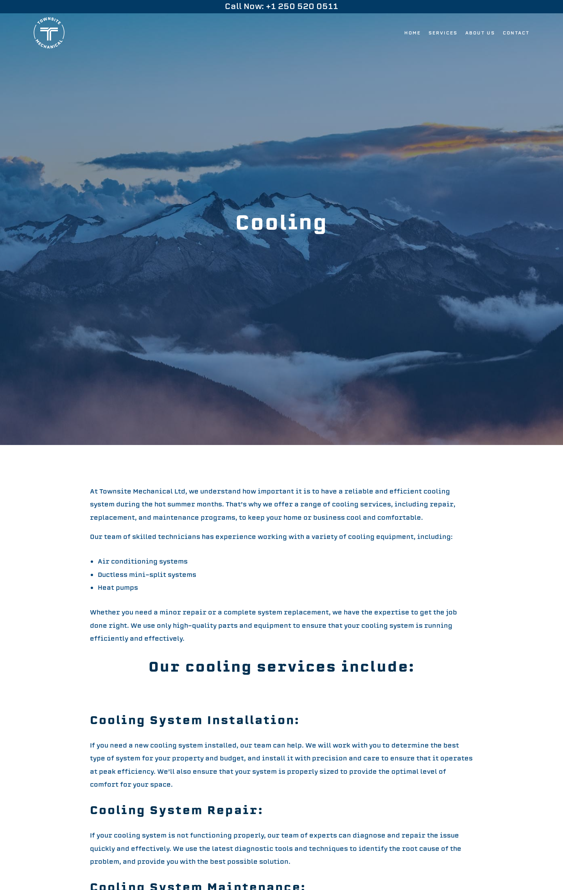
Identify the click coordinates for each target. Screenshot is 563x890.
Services (443, 33)
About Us (480, 33)
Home (412, 33)
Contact (516, 33)
